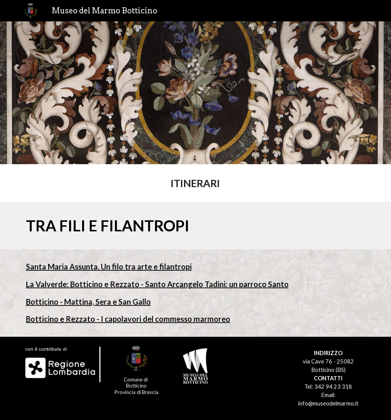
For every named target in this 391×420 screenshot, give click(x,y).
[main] (195, 183)
